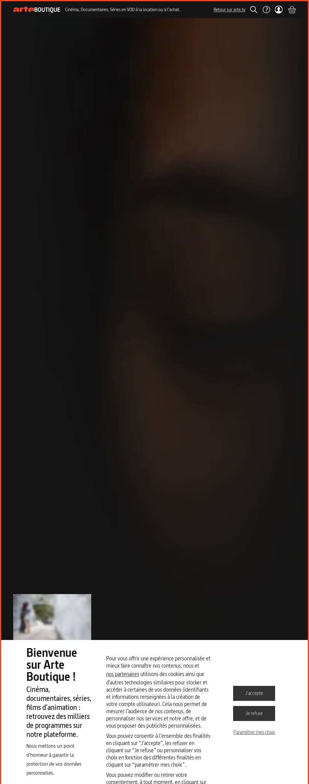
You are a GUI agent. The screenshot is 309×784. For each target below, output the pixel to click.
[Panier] (291, 9)
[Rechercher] (253, 9)
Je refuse (254, 713)
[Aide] (266, 9)
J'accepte (254, 693)
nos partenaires (122, 674)
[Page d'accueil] (36, 10)
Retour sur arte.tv (229, 9)
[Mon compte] (279, 9)
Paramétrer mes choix (254, 732)
